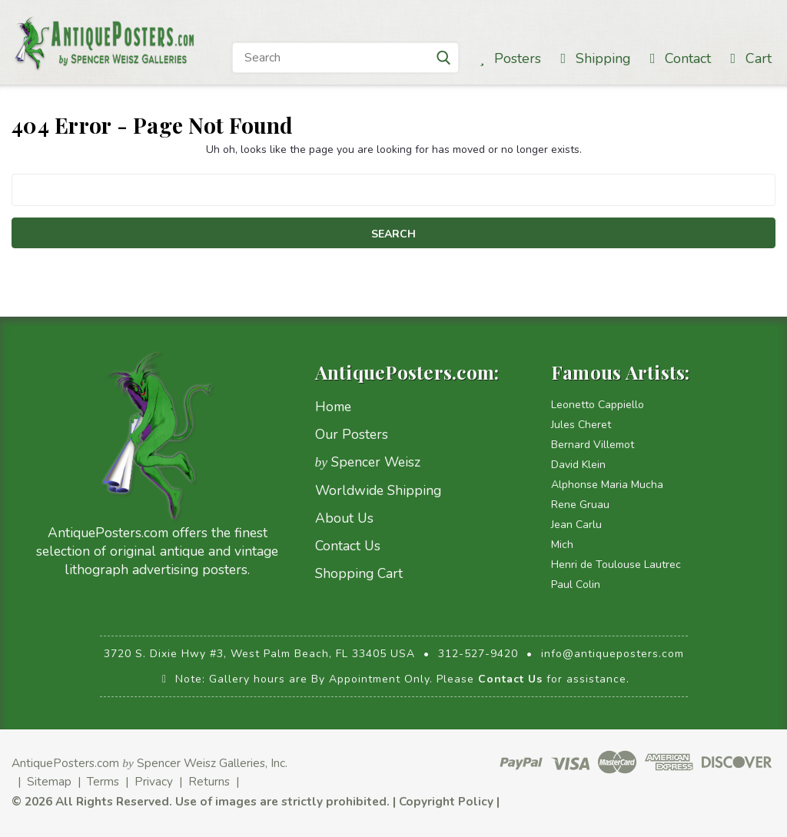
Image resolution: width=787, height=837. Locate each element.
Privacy (153, 781)
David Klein (578, 464)
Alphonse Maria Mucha (607, 484)
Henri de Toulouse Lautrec (616, 564)
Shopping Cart (359, 573)
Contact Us (347, 545)
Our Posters (351, 434)
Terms (103, 781)
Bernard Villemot (592, 444)
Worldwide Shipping (378, 490)
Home (333, 406)
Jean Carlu (576, 524)
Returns (209, 781)
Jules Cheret (581, 424)
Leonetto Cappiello (597, 404)
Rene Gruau (580, 504)
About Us (344, 518)
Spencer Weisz (368, 462)
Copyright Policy (446, 801)
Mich (562, 544)
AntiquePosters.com (65, 763)
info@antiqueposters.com (612, 653)
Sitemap (49, 781)
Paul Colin (575, 584)
